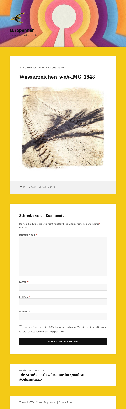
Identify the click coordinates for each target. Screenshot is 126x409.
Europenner (22, 30)
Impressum (50, 402)
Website (24, 311)
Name (24, 282)
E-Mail (24, 296)
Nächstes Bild (57, 67)
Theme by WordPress (30, 402)
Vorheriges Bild (33, 67)
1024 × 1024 (48, 187)
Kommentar (28, 235)
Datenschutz (65, 402)
